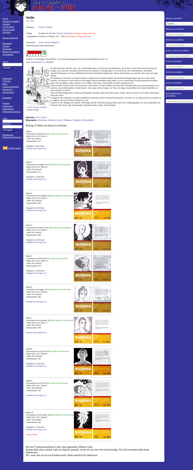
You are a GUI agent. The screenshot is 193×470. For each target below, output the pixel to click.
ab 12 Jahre (41, 117)
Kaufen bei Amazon (35, 148)
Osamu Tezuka (45, 27)
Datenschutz (8, 109)
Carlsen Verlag (63, 33)
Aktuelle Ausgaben (10, 21)
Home (5, 18)
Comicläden (7, 54)
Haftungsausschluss (11, 112)
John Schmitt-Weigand (49, 42)
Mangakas (7, 43)
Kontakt (5, 103)
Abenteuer (42, 120)
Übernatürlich (88, 120)
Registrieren (7, 135)
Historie (51, 120)
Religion (67, 120)
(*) (45, 148)
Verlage (5, 46)
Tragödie (76, 120)
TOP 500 (6, 81)
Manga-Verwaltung (10, 52)
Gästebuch (7, 78)
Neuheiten (7, 49)
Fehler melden (14, 148)
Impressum (7, 106)
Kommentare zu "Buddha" (42, 62)
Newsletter (7, 98)
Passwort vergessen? (12, 137)
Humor (59, 120)
